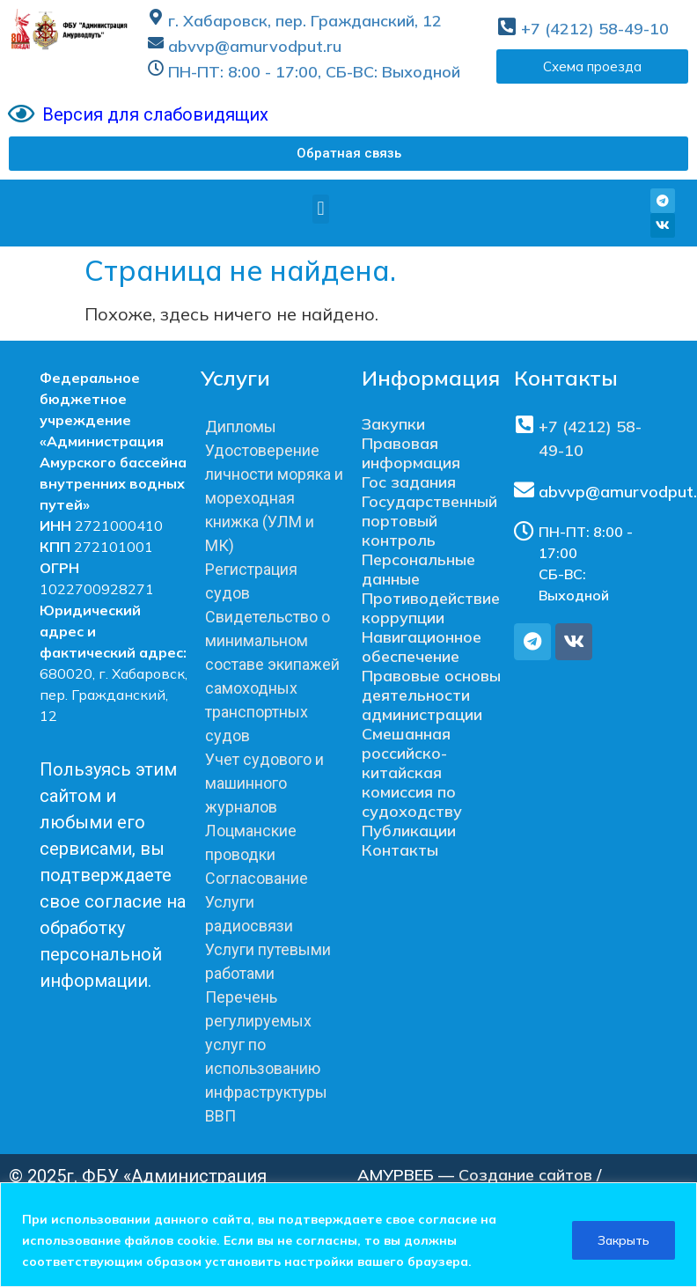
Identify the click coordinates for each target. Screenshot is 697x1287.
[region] (348, 1234)
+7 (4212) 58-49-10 (595, 28)
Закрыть (623, 1240)
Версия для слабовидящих (155, 114)
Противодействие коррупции (431, 608)
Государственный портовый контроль (429, 520)
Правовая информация (411, 453)
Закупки (393, 424)
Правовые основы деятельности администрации (431, 695)
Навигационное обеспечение (421, 646)
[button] (348, 153)
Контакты (400, 850)
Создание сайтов (525, 1175)
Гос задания (409, 482)
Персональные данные (418, 569)
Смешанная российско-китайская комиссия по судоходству (412, 772)
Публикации (409, 830)
